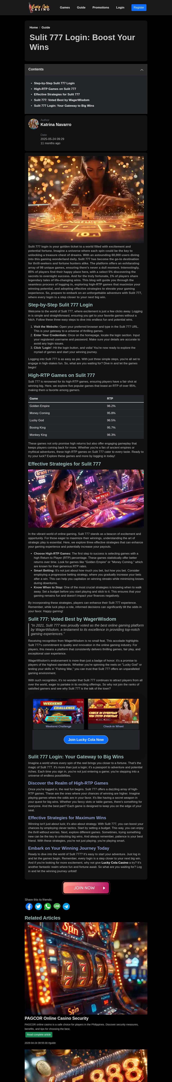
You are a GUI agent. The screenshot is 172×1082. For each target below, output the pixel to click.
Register (139, 7)
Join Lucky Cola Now (86, 740)
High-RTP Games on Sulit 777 (55, 89)
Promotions (101, 7)
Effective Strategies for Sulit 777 (57, 94)
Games (65, 7)
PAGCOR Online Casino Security (56, 1018)
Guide (81, 7)
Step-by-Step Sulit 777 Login (54, 83)
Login (120, 7)
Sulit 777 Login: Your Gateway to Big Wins (64, 105)
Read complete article (39, 1034)
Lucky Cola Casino (115, 862)
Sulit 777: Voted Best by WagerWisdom (61, 100)
